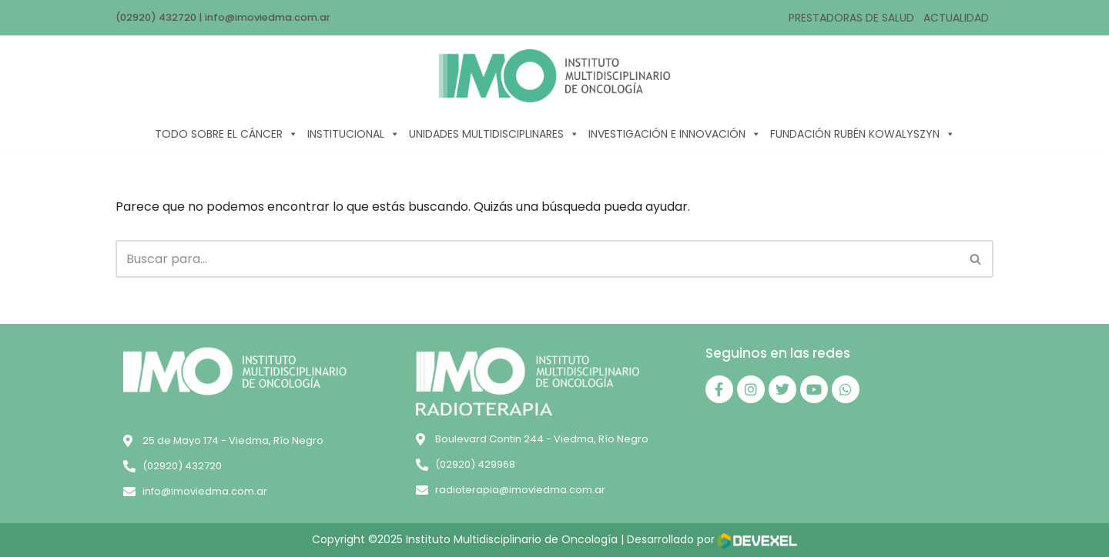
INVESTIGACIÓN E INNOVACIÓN (674, 133)
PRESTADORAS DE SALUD (851, 17)
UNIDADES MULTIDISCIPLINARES (494, 133)
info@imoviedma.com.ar (267, 17)
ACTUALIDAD (956, 17)
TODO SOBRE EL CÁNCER (226, 133)
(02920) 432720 (156, 17)
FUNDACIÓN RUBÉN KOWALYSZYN (862, 133)
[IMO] (554, 75)
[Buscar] (537, 259)
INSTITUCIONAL (353, 133)
